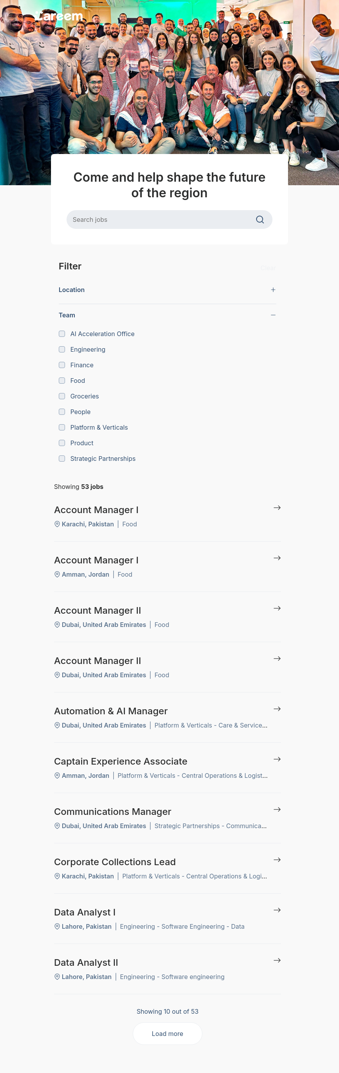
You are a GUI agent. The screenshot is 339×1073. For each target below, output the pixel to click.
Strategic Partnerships (97, 458)
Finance (76, 365)
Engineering (82, 349)
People (75, 412)
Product (76, 443)
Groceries (79, 396)
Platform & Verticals (93, 427)
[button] (168, 289)
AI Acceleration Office (97, 334)
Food (72, 380)
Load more (167, 1034)
